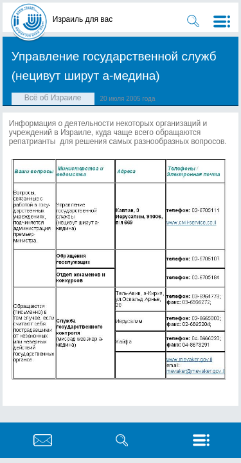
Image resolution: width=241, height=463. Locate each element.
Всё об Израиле (53, 97)
